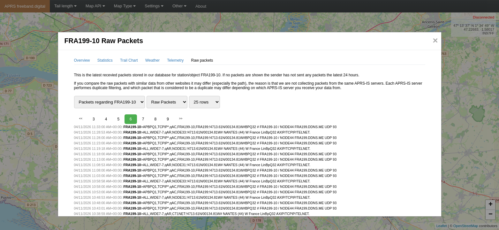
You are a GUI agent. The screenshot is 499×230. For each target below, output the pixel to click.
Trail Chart (129, 60)
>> (181, 118)
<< (81, 118)
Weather (152, 60)
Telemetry (175, 60)
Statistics (105, 60)
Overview (82, 60)
